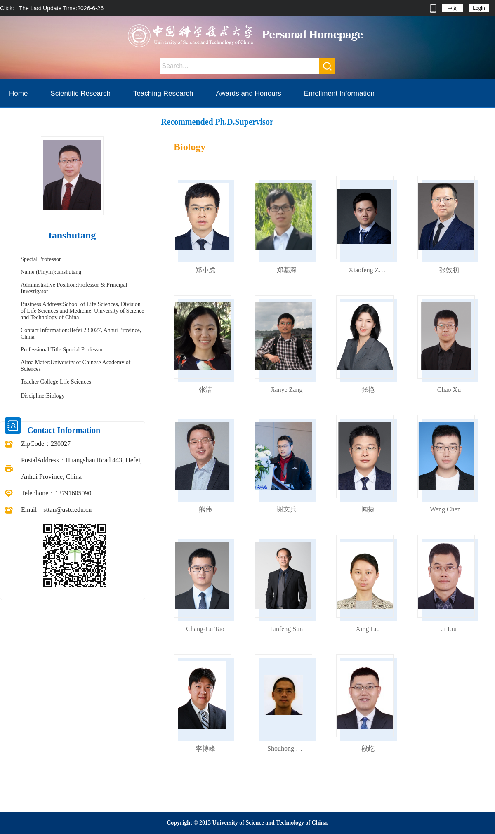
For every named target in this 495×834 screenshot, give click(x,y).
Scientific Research (80, 93)
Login (479, 8)
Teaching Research (163, 93)
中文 (452, 8)
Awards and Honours (248, 93)
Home (18, 93)
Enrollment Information (339, 93)
